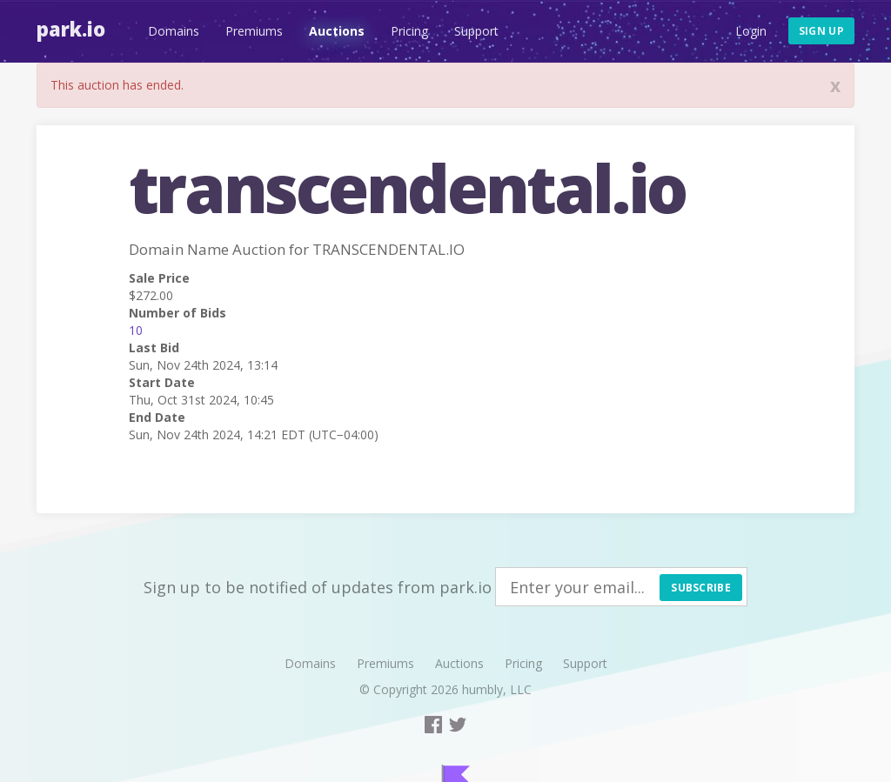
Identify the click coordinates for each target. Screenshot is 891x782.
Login (751, 31)
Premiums (254, 31)
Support (476, 31)
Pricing (409, 31)
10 (136, 330)
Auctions (337, 31)
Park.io (71, 29)
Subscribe (701, 587)
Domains (173, 31)
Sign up (821, 30)
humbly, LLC (497, 689)
